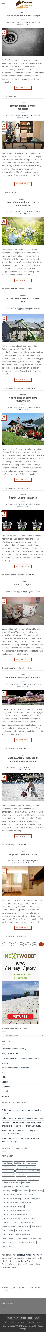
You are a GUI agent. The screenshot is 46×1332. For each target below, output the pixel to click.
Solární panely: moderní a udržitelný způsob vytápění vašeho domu (21, 1132)
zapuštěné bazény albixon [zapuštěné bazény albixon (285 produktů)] (27, 1242)
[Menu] (3, 4)
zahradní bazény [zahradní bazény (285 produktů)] (36, 1238)
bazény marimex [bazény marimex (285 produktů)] (33, 1175)
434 (27, 944)
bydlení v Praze (25, 1261)
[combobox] (23, 1035)
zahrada (23, 13)
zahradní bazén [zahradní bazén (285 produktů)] (22, 1238)
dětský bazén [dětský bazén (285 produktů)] (26, 1183)
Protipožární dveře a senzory (23, 854)
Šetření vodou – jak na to (23, 497)
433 (21, 944)
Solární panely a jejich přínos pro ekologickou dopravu (21, 1111)
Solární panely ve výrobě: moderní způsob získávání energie (20, 1140)
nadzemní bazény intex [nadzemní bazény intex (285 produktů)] (32, 1199)
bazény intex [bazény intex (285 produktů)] (20, 1175)
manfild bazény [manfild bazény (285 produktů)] (22, 1191)
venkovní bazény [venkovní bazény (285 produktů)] (8, 1238)
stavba (23, 295)
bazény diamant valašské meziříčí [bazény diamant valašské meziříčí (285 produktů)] (28, 1171)
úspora (23, 495)
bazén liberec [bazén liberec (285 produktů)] (7, 1163)
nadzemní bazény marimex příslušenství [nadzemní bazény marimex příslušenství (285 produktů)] (17, 1202)
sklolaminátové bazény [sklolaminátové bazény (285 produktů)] (23, 1234)
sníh (25, 845)
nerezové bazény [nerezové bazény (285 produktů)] (24, 1226)
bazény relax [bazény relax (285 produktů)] (22, 1179)
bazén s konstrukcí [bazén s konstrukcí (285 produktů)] (9, 1167)
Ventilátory (6, 1086)
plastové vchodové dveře (29, 1255)
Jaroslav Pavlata (23, 24)
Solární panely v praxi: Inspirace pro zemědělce (22, 1118)
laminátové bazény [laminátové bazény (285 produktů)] (22, 1187)
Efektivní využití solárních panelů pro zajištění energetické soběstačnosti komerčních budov (22, 1124)
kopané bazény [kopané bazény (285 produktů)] (8, 1187)
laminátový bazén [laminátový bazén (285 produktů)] (9, 1191)
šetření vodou (30, 575)
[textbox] (22, 1035)
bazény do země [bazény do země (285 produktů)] (8, 1175)
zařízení (23, 103)
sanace (26, 748)
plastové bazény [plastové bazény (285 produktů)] (8, 1230)
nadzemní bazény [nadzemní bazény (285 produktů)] (9, 1195)
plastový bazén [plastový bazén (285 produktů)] (8, 1234)
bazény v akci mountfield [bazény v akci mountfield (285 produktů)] (11, 1183)
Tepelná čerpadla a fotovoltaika (15, 1068)
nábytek (29, 668)
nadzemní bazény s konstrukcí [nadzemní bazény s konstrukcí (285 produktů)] (13, 1207)
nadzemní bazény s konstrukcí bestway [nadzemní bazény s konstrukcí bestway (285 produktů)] (16, 1210)
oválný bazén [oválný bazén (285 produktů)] (36, 1226)
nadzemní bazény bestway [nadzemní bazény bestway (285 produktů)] (12, 1199)
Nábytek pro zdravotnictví (13, 1054)
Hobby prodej (7, 1303)
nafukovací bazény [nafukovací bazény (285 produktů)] (9, 1222)
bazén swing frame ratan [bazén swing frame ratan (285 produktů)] (26, 1167)
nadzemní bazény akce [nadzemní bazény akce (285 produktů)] (25, 1195)
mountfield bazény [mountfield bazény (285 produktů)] (36, 1191)
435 (34, 944)
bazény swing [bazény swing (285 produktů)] (34, 1179)
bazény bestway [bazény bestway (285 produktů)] (8, 1171)
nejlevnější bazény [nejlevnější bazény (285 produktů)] (9, 1226)
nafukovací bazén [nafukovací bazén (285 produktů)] (30, 1218)
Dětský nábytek (23, 584)
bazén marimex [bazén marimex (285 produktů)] (32, 1163)
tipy (23, 675)
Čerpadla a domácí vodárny (14, 1049)
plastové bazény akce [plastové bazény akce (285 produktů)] (23, 1230)
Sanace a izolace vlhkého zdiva (23, 677)
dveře (25, 936)
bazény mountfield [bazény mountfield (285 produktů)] (9, 1179)
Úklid (4, 1077)
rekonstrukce (30, 388)
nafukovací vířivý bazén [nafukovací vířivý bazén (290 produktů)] (26, 1222)
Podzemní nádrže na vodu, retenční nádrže (20, 1058)
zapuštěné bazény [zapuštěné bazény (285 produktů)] (9, 1242)
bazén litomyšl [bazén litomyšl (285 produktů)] (19, 1163)
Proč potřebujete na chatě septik (23, 15)
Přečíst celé (23, 88)
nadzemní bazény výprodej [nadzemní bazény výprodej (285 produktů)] (12, 1218)
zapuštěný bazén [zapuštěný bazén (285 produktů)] (8, 1246)
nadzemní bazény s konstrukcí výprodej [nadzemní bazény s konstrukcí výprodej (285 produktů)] (16, 1214)
